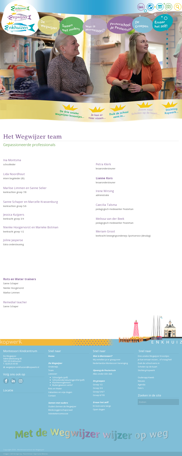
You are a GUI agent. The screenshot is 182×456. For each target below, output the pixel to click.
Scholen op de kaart (147, 366)
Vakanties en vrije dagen (60, 392)
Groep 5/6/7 (98, 391)
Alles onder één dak (102, 373)
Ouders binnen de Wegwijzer (62, 406)
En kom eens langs (102, 406)
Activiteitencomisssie (58, 413)
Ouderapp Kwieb (146, 377)
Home (51, 356)
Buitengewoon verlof (62, 385)
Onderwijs (53, 366)
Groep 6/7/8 (98, 395)
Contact (52, 395)
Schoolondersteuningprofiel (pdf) (68, 380)
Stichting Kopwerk (146, 370)
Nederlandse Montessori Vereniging (110, 363)
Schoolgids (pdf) (60, 377)
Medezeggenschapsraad (60, 409)
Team (51, 370)
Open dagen (99, 409)
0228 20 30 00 (11, 363)
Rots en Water (55, 388)
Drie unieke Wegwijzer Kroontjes (153, 356)
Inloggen (6, 454)
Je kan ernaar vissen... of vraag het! (155, 359)
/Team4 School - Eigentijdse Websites (35, 454)
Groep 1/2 (98, 384)
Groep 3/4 (98, 388)
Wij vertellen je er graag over (106, 359)
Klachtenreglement (61, 382)
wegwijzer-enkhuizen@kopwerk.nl (22, 367)
